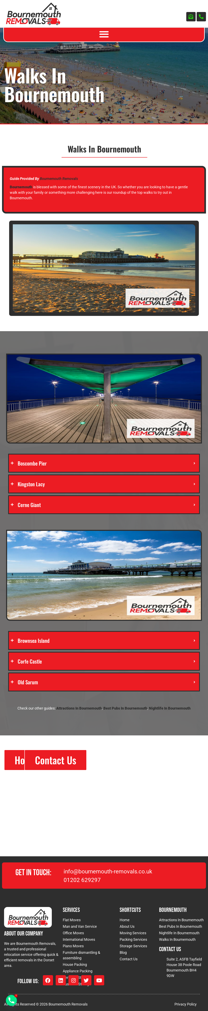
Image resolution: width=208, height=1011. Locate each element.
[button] (104, 34)
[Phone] (11, 1000)
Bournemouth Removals (59, 178)
